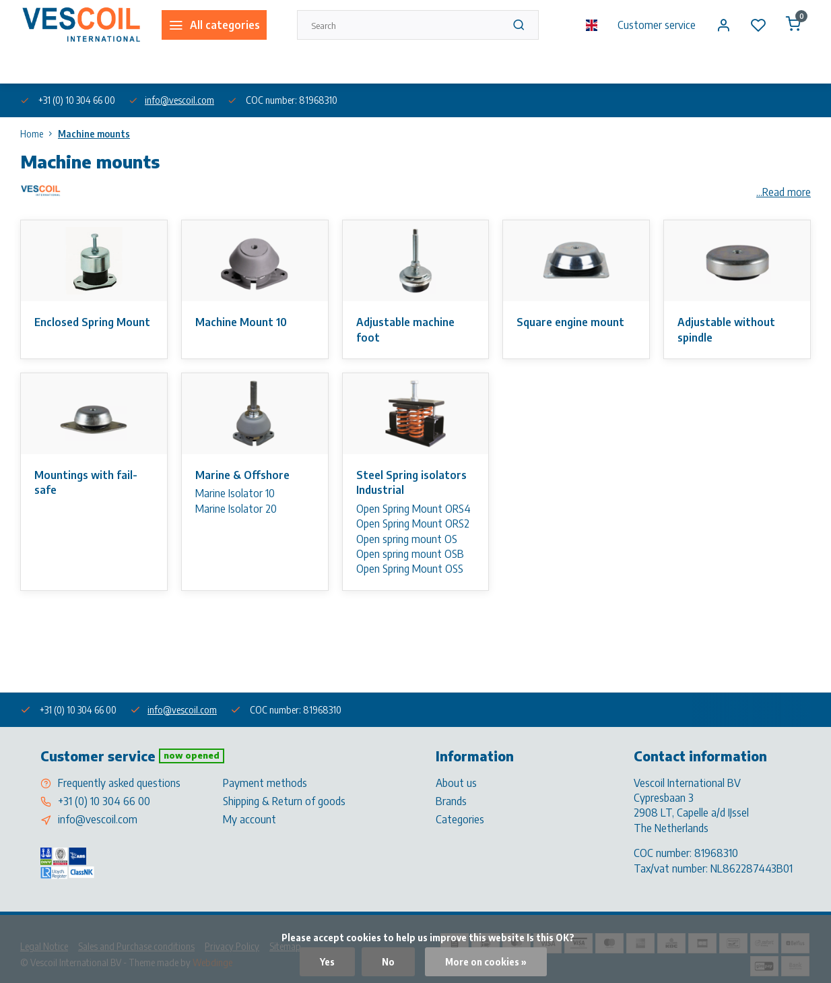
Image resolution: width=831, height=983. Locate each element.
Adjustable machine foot (405, 329)
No (388, 962)
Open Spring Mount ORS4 (413, 508)
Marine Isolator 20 (236, 508)
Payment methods (265, 783)
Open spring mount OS (406, 539)
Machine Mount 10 (241, 322)
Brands (451, 801)
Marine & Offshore (242, 475)
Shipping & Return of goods (284, 801)
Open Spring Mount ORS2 (412, 523)
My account (249, 819)
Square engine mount (570, 322)
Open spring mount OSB (410, 554)
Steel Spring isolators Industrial (411, 482)
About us (36, 66)
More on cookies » (486, 962)
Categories (460, 819)
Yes (327, 962)
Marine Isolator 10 (235, 493)
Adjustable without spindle (726, 329)
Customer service (657, 25)
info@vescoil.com (179, 100)
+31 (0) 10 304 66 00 (104, 801)
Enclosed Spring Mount (92, 322)
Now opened (192, 755)
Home (39, 133)
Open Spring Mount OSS (409, 568)
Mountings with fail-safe (85, 482)
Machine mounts (94, 133)
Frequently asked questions (119, 783)
